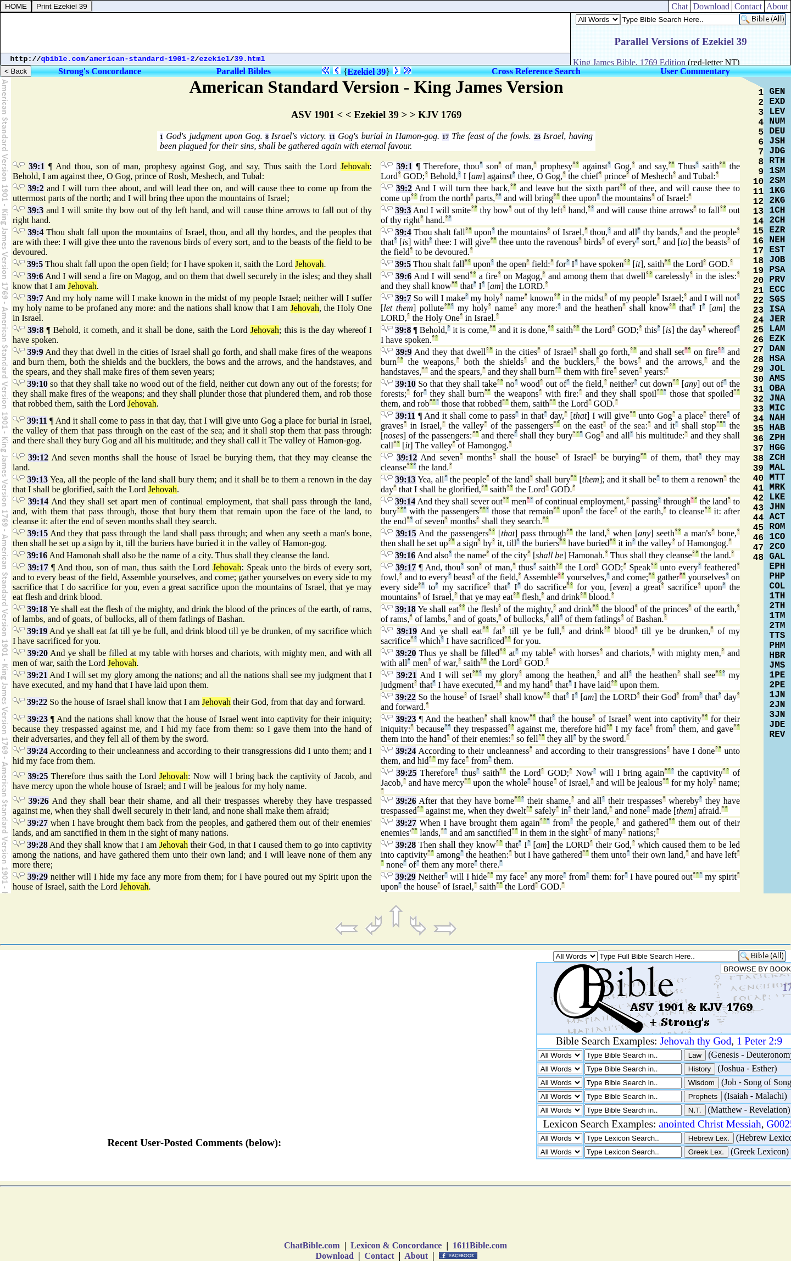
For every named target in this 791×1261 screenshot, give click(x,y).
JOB (778, 260)
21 (758, 291)
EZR (778, 230)
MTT (778, 477)
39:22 (37, 702)
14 (758, 221)
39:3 (35, 210)
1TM (778, 616)
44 (758, 518)
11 (332, 137)
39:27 (37, 822)
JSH (778, 141)
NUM (778, 121)
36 (758, 439)
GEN (778, 92)
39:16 (37, 555)
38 (758, 459)
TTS (778, 636)
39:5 (35, 264)
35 (758, 429)
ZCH (778, 458)
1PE (778, 675)
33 (758, 409)
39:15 (37, 533)
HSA (778, 359)
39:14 (38, 501)
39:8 (35, 330)
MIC (778, 408)
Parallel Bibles (243, 71)
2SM (778, 181)
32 (758, 399)
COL (778, 586)
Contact (748, 6)
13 (758, 211)
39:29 (37, 876)
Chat (679, 6)
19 (758, 271)
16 (758, 241)
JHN (778, 507)
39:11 (37, 420)
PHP (778, 576)
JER (778, 319)
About (777, 6)
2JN (778, 705)
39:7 (35, 298)
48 (758, 558)
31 (758, 390)
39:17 (37, 567)
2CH (778, 220)
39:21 (37, 675)
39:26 (39, 801)
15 (758, 231)
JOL (778, 369)
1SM (778, 171)
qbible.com (63, 59)
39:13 (37, 479)
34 (758, 419)
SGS (778, 299)
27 (758, 350)
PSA (778, 270)
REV (778, 735)
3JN (778, 715)
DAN (778, 349)
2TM (778, 626)
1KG (778, 191)
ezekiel (214, 59)
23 (537, 137)
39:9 (35, 352)
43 (758, 508)
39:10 (37, 383)
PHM (778, 646)
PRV (778, 280)
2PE (778, 685)
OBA (778, 388)
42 (758, 498)
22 (758, 300)
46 (758, 538)
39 (758, 469)
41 (758, 488)
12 (758, 202)
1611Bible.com (479, 1245)
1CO (778, 537)
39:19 (37, 631)
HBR (778, 655)
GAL (778, 557)
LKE (778, 497)
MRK (778, 487)
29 (758, 370)
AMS (778, 379)
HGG (778, 448)
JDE (778, 725)
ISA (778, 309)
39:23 (37, 719)
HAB (778, 428)
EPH (778, 566)
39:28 (37, 844)
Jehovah (355, 166)
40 (758, 479)
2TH (778, 606)
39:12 (38, 457)
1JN (778, 695)
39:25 (37, 776)
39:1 (36, 166)
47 (758, 548)
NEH (778, 240)
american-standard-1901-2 (142, 59)
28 (758, 360)
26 (758, 340)
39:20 (37, 653)
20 (758, 281)
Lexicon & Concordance (396, 1245)
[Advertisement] (285, 32)
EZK (778, 339)
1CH (778, 210)
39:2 (35, 188)
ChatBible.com (312, 1245)
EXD (778, 102)
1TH (778, 596)
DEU (778, 131)
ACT (778, 517)
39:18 (37, 609)
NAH (778, 418)
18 (758, 261)
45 (758, 528)
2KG (778, 200)
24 (758, 320)
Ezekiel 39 (367, 71)
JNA (778, 398)
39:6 (35, 276)
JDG (778, 151)
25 (758, 330)
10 (758, 182)
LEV (778, 111)
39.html (250, 59)
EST (778, 250)
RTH (778, 161)
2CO (778, 547)
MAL (778, 468)
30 (758, 380)
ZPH (778, 438)
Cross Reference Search (536, 71)
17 (445, 137)
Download (711, 6)
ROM (778, 527)
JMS (778, 665)
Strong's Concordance (99, 71)
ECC (778, 290)
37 (758, 449)
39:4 (35, 232)
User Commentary (694, 71)
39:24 (37, 751)
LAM (778, 329)
